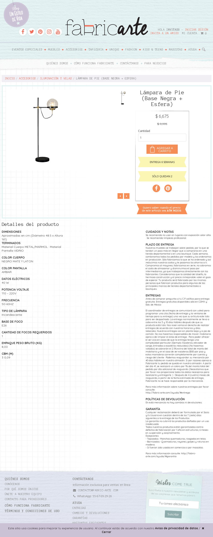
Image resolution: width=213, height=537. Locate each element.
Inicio (10, 78)
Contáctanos (129, 63)
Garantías (80, 518)
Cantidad (144, 131)
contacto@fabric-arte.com (95, 490)
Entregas (79, 508)
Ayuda (192, 49)
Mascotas (176, 49)
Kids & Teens (153, 49)
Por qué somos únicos (21, 489)
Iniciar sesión (196, 29)
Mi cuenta (189, 33)
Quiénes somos (57, 63)
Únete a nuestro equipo (23, 494)
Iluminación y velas (56, 78)
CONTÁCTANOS (83, 479)
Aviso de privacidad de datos (176, 528)
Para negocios (155, 63)
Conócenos (12, 484)
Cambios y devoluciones (91, 513)
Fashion (131, 49)
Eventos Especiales (27, 49)
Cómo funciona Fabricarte (94, 63)
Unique (115, 49)
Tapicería (96, 49)
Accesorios (74, 49)
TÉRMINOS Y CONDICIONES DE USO (32, 511)
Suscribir (173, 514)
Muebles (54, 49)
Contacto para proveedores (26, 499)
